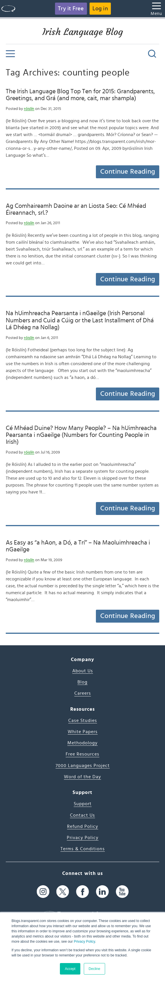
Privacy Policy (84, 942)
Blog (82, 682)
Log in (100, 8)
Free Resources (82, 754)
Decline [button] (94, 969)
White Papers (83, 731)
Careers (82, 693)
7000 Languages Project (83, 765)
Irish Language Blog (82, 32)
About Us (82, 671)
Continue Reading (127, 171)
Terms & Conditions (82, 849)
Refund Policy (82, 826)
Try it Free (71, 8)
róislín (29, 109)
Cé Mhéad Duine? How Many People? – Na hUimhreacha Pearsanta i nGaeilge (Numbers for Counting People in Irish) (81, 435)
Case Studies (82, 720)
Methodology (82, 743)
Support (83, 803)
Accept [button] (70, 969)
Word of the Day (82, 776)
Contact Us (82, 815)
